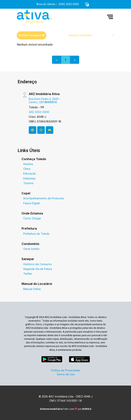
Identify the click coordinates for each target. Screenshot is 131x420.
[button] (87, 4)
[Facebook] (32, 130)
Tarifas (27, 273)
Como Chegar (32, 218)
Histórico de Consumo (37, 264)
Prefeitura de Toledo (36, 233)
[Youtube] (49, 130)
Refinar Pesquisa (32, 35)
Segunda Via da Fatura (37, 268)
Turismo (28, 183)
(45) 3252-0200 (39, 112)
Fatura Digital (31, 203)
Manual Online (32, 289)
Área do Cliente (45, 4)
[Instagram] (41, 130)
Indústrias (29, 178)
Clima (26, 168)
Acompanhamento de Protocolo (43, 198)
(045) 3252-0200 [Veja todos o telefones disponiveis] (69, 4)
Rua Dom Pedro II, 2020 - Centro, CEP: (45, 100)
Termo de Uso (65, 374)
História (28, 164)
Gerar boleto (31, 248)
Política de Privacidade (65, 370)
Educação (29, 173)
